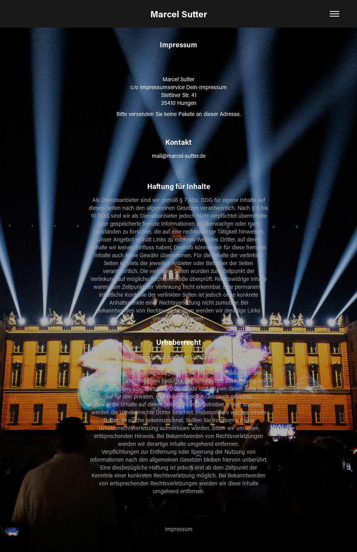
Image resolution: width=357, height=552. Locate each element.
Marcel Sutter (178, 14)
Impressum (179, 529)
